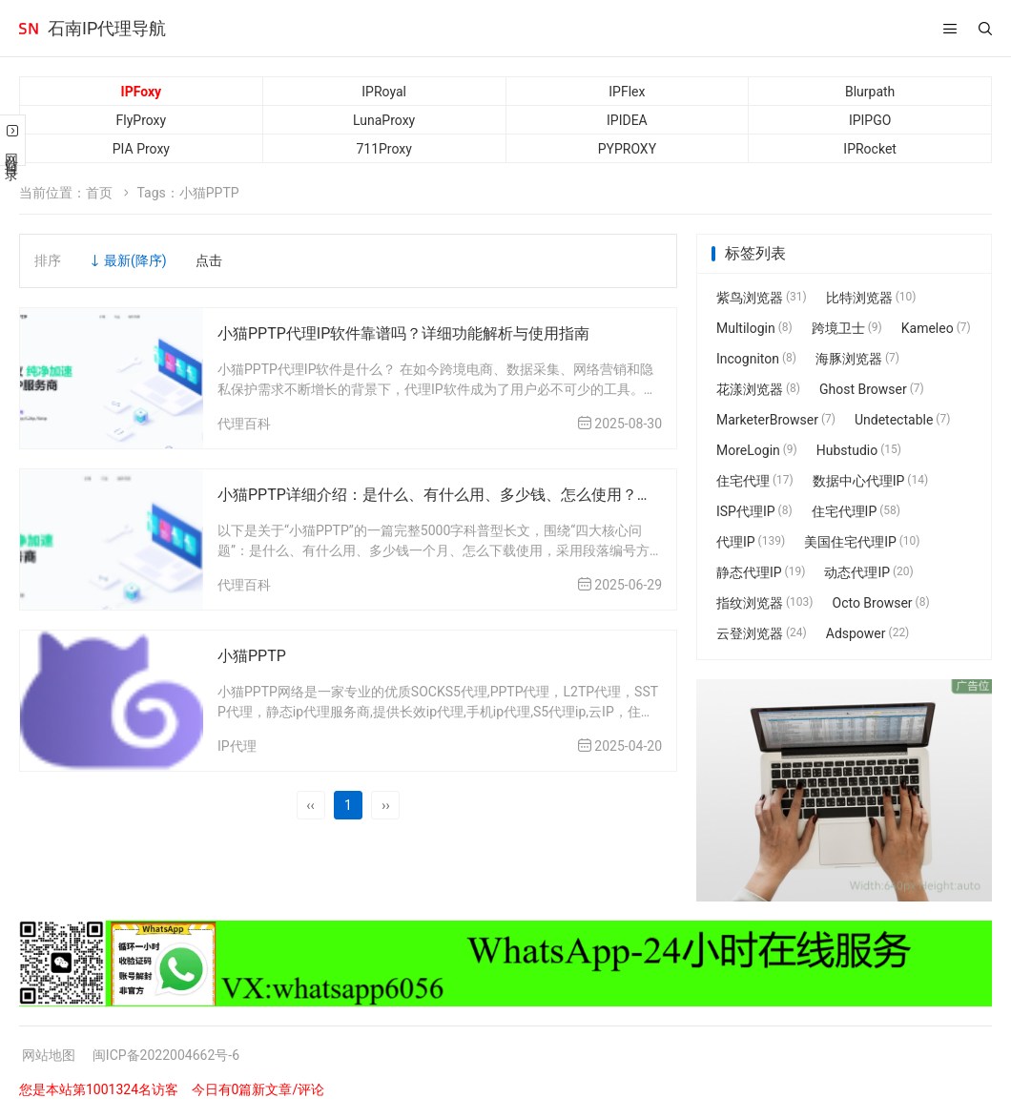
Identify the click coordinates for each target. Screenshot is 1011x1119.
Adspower (868, 633)
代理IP (750, 541)
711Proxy (383, 148)
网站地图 (48, 1055)
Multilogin (754, 328)
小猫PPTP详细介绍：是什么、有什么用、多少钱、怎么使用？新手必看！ (465, 495)
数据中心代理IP (870, 480)
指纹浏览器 (765, 603)
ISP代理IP (754, 511)
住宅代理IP (856, 511)
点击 (209, 260)
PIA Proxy (141, 148)
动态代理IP (868, 572)
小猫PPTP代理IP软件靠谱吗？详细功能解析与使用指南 (403, 333)
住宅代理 (755, 480)
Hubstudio (858, 450)
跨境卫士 (847, 328)
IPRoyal (383, 91)
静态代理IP (760, 572)
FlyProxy (141, 120)
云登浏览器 (761, 633)
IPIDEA (627, 120)
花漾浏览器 (758, 389)
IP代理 (237, 746)
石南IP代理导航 (107, 28)
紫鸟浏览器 (761, 297)
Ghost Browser (871, 389)
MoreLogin (756, 450)
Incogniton (756, 358)
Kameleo (936, 328)
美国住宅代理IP (861, 541)
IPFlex (627, 91)
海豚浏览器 (857, 358)
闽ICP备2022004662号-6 (166, 1055)
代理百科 (244, 423)
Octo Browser (881, 603)
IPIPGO (870, 120)
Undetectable (902, 419)
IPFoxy (141, 91)
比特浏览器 (871, 297)
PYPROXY (627, 148)
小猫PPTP (251, 656)
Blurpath (870, 91)
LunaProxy (384, 120)
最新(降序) (135, 260)
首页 (99, 192)
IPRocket (870, 148)
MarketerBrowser (776, 419)
